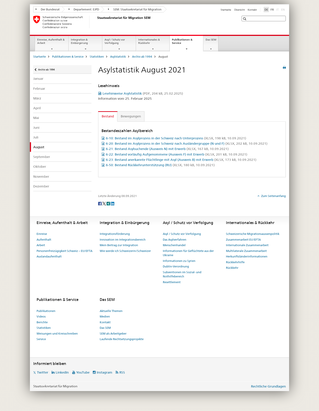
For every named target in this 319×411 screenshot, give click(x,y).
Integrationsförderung (115, 234)
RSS (122, 372)
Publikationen (46, 311)
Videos (41, 316)
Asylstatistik (118, 56)
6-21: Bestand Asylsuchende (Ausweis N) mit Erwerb (167, 149)
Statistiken (97, 56)
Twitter (42, 372)
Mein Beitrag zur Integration (119, 245)
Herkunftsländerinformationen (246, 256)
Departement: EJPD (84, 9)
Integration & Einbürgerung (79, 41)
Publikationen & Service (182, 43)
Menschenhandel (174, 245)
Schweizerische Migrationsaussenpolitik (252, 234)
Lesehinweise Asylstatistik (143, 93)
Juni (36, 127)
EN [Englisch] (283, 9)
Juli (35, 137)
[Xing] (109, 203)
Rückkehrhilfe (235, 262)
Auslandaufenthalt (49, 256)
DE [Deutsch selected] (266, 9)
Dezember (41, 186)
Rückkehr (232, 267)
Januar (38, 78)
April (37, 108)
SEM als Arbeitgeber (113, 333)
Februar (39, 88)
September (41, 157)
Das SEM (211, 39)
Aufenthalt (44, 239)
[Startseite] (96, 22)
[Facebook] (100, 203)
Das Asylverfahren (174, 239)
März (37, 98)
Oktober (39, 166)
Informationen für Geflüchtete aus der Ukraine (188, 253)
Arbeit (41, 245)
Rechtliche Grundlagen (268, 386)
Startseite (226, 9)
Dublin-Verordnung (176, 266)
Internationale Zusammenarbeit (247, 245)
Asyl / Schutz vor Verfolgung (115, 41)
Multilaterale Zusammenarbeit (246, 251)
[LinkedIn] (112, 203)
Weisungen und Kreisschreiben (57, 333)
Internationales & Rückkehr (149, 41)
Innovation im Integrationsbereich (123, 239)
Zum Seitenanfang (273, 196)
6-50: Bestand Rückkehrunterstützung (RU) (160, 165)
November (41, 176)
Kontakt (252, 9)
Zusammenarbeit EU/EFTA (243, 239)
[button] (245, 18)
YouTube (82, 372)
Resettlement (172, 282)
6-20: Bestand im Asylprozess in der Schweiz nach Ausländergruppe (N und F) (186, 143)
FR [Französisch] (272, 9)
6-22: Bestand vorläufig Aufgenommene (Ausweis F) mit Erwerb (176, 154)
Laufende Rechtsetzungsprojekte (122, 339)
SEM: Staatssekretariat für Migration (134, 9)
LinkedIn (62, 372)
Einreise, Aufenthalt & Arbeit (50, 41)
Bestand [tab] (108, 116)
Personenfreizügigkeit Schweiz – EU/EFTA (64, 251)
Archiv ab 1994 (142, 56)
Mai (36, 118)
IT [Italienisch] (278, 9)
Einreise (42, 234)
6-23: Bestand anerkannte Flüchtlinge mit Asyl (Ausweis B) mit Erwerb (181, 160)
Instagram (104, 372)
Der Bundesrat (48, 9)
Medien (105, 316)
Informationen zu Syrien (179, 261)
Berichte (42, 322)
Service (41, 339)
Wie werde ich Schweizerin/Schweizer (125, 251)
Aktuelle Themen (111, 311)
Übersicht (239, 9)
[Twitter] (104, 203)
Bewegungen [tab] (131, 116)
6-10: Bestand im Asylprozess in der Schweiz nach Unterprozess (176, 138)
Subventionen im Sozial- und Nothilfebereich (182, 274)
